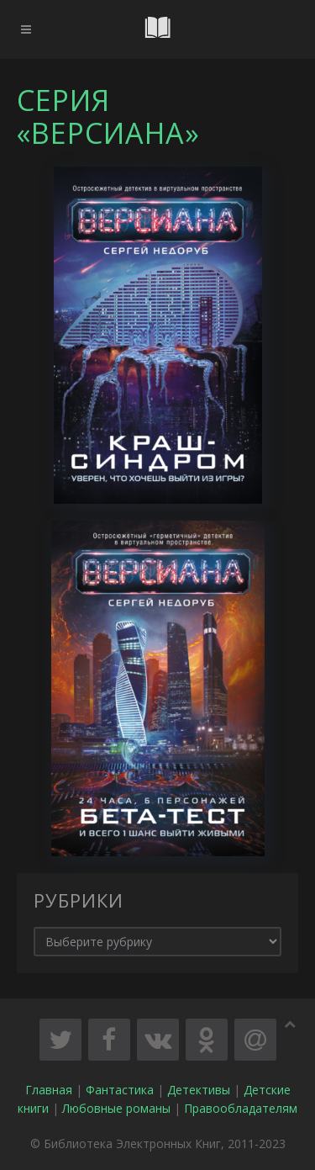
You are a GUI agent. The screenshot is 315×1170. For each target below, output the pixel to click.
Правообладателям (240, 1108)
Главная (48, 1090)
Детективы (198, 1090)
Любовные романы (116, 1108)
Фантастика (120, 1090)
